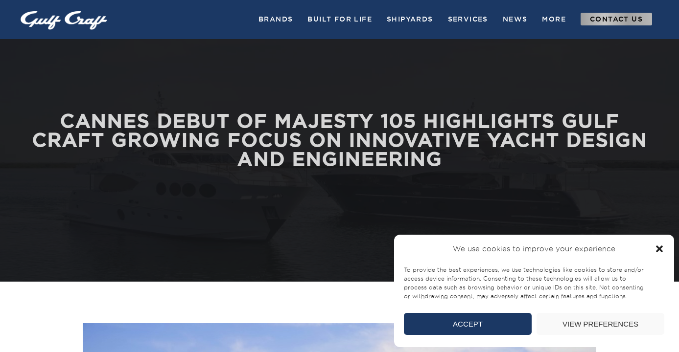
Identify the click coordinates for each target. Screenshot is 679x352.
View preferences (600, 324)
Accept (468, 324)
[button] (659, 249)
